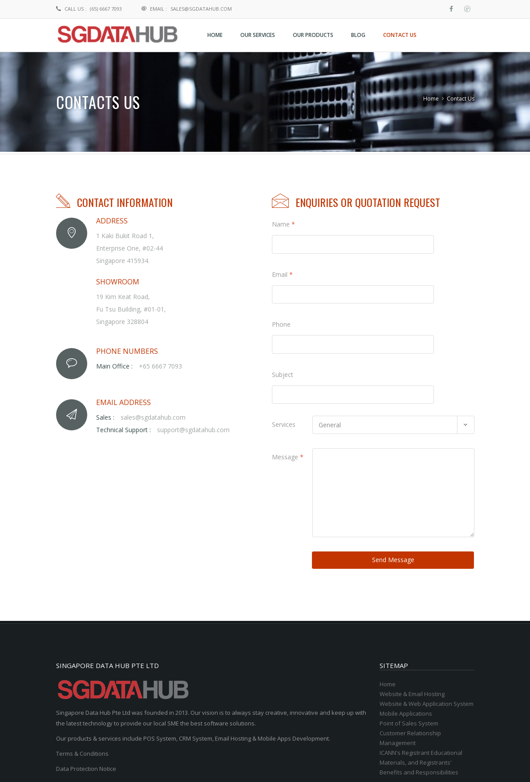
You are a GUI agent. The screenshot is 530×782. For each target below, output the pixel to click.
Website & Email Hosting (412, 620)
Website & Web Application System (426, 630)
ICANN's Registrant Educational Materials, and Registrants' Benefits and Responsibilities (421, 688)
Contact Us (460, 98)
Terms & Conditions (82, 680)
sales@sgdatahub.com (201, 8)
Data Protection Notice (86, 695)
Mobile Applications (406, 640)
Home (431, 98)
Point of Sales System (409, 649)
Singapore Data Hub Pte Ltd (159, 763)
